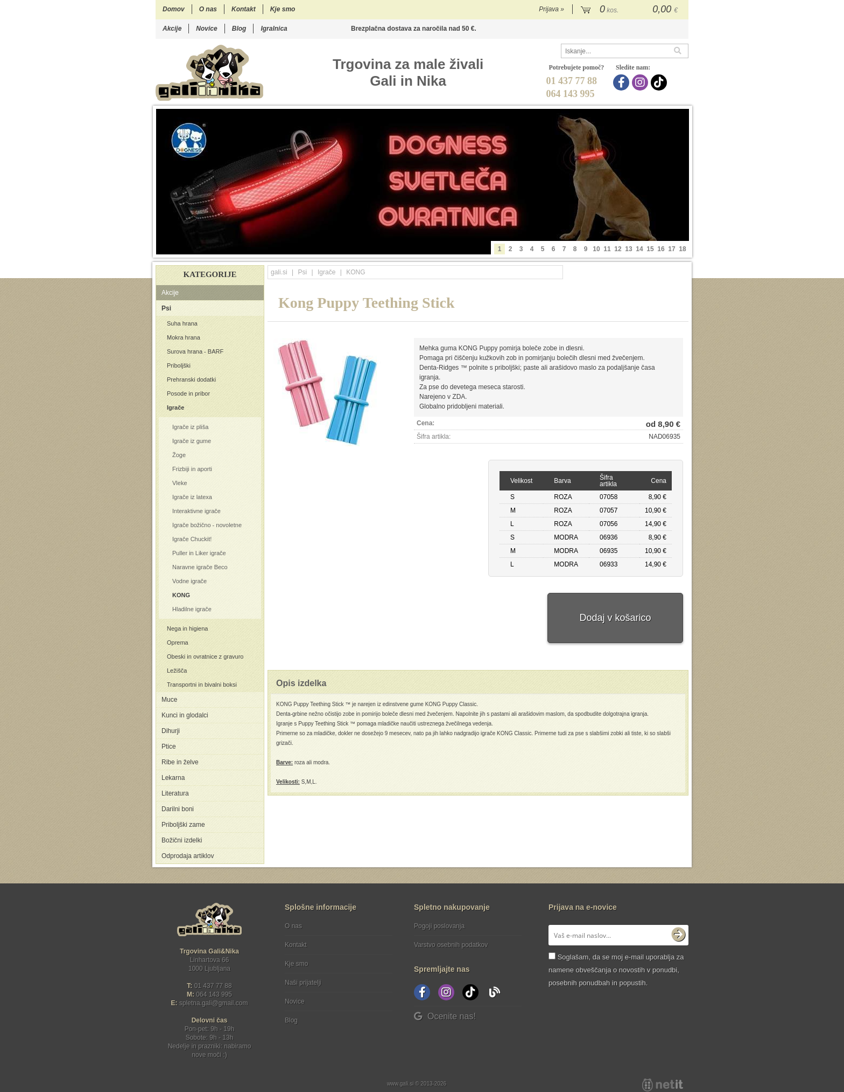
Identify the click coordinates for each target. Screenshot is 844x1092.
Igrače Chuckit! (192, 539)
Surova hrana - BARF (195, 351)
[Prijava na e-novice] (678, 935)
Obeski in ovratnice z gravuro (205, 656)
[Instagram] (641, 82)
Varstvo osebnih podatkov (451, 945)
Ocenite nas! (445, 1016)
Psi (166, 308)
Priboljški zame (183, 824)
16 (660, 249)
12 (617, 249)
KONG (181, 595)
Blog (239, 28)
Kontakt (243, 9)
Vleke (179, 483)
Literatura (175, 793)
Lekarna (173, 778)
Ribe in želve (180, 762)
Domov (174, 9)
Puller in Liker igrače (199, 553)
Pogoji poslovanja (439, 926)
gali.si (279, 272)
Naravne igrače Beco (200, 567)
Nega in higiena (187, 628)
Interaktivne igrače (196, 511)
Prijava (551, 9)
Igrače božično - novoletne (207, 525)
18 (682, 249)
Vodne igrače (189, 581)
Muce (169, 699)
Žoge (179, 455)
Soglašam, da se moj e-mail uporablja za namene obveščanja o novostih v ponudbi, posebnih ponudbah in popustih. (616, 970)
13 (628, 249)
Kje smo (283, 9)
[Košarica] (630, 9)
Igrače (175, 407)
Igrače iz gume (191, 441)
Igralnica (274, 28)
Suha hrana (182, 323)
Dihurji (170, 731)
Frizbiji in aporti (192, 469)
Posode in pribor (188, 393)
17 (671, 249)
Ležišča (177, 670)
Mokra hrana (183, 337)
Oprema (177, 642)
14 (639, 249)
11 (606, 249)
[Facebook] (622, 82)
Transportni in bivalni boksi (202, 684)
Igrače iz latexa (192, 497)
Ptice (168, 746)
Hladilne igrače (192, 609)
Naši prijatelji (303, 982)
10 (596, 249)
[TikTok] (660, 82)
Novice (206, 28)
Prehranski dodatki (191, 379)
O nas (208, 9)
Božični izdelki (181, 840)
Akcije (172, 28)
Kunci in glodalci (184, 715)
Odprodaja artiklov (187, 856)
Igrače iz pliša (190, 427)
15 (649, 249)
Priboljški (179, 365)
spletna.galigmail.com (213, 1003)
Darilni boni (177, 809)
